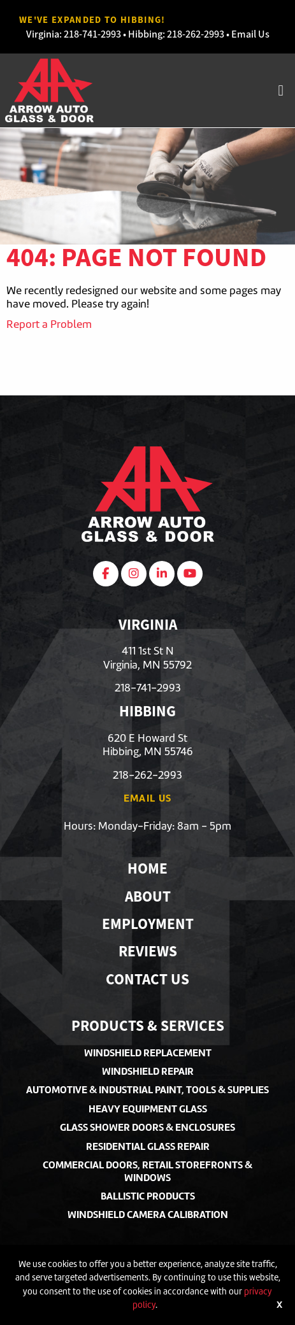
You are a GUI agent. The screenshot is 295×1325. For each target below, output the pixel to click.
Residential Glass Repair (148, 1146)
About (148, 898)
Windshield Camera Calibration (148, 1214)
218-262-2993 (195, 34)
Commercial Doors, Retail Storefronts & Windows (147, 1171)
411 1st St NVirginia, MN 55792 (147, 658)
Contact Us (147, 980)
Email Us (250, 34)
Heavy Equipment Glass (148, 1109)
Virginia (42, 34)
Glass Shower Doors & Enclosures (147, 1127)
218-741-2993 (92, 34)
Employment (148, 925)
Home (147, 870)
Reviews (148, 952)
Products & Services (147, 1027)
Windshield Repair (148, 1071)
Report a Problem (49, 324)
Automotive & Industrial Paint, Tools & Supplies (147, 1089)
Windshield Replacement (148, 1052)
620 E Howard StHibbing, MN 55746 (148, 745)
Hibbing (145, 34)
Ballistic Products (148, 1196)
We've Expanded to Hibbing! (92, 19)
